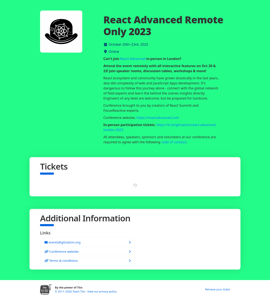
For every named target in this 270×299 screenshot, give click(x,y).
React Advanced (132, 58)
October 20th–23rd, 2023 (128, 44)
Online (114, 51)
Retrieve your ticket (217, 289)
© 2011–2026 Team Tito (70, 291)
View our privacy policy (102, 291)
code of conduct (173, 142)
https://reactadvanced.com (157, 117)
